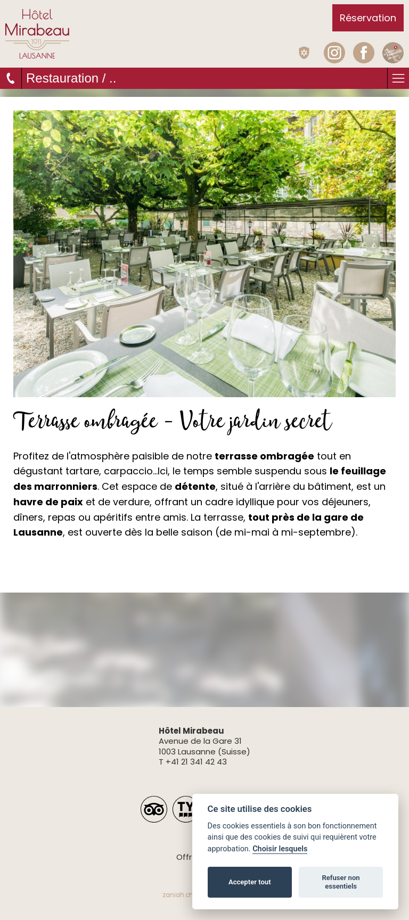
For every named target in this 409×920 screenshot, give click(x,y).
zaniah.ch (177, 895)
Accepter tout (249, 882)
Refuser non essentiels (340, 882)
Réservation (368, 17)
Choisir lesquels (279, 848)
